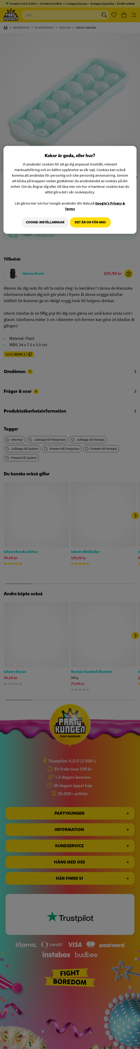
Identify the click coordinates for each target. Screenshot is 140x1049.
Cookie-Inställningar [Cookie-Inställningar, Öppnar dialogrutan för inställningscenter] (43, 222)
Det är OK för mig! (90, 222)
